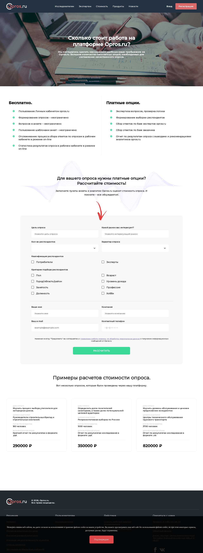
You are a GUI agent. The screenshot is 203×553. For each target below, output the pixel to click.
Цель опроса (64, 232)
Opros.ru (16, 6)
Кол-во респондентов (64, 246)
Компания (135, 311)
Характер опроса (135, 246)
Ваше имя (64, 311)
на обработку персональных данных (123, 339)
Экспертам (85, 6)
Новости (133, 6)
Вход (169, 6)
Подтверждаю (101, 539)
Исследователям (64, 6)
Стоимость (102, 6)
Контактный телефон (135, 325)
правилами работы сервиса (93, 339)
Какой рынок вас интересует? (135, 232)
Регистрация (186, 6)
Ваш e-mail (64, 325)
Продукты (118, 6)
